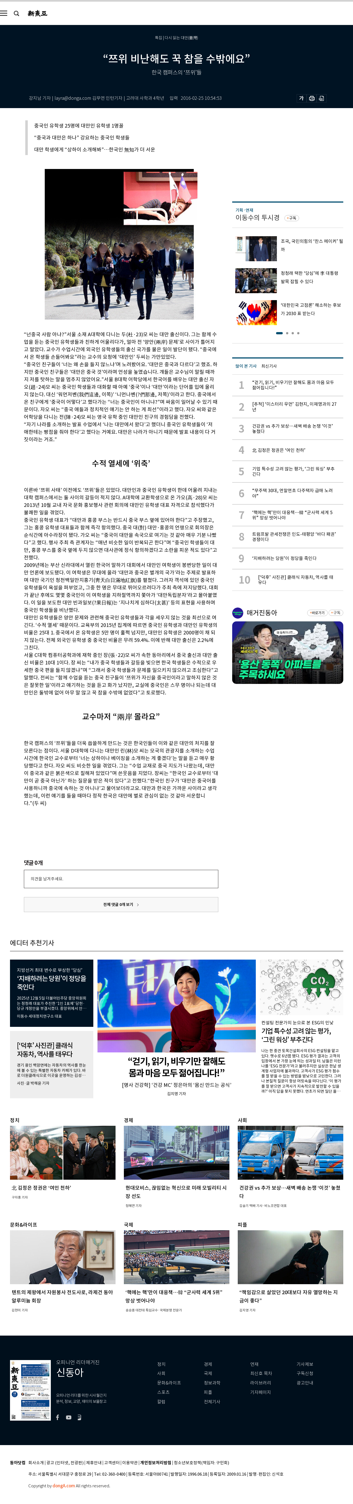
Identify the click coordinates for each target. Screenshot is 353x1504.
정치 (161, 1364)
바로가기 (318, 613)
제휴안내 (94, 1463)
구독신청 (305, 1373)
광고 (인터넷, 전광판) (65, 1463)
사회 (161, 1373)
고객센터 (112, 1463)
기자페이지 (260, 1392)
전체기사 (212, 1402)
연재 (254, 1364)
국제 (208, 1373)
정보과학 (212, 1383)
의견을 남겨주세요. (47, 879)
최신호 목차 (261, 1373)
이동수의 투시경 (258, 217)
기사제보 (305, 1364)
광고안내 (305, 1383)
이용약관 (130, 1463)
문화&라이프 (169, 1383)
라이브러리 (260, 1383)
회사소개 (36, 1463)
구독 (292, 218)
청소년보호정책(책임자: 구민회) (201, 1463)
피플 (208, 1392)
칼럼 (161, 1402)
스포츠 (163, 1392)
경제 (208, 1364)
